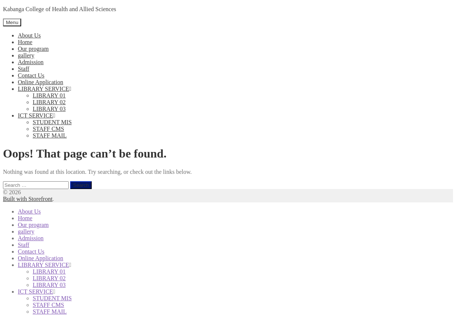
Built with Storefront (27, 199)
